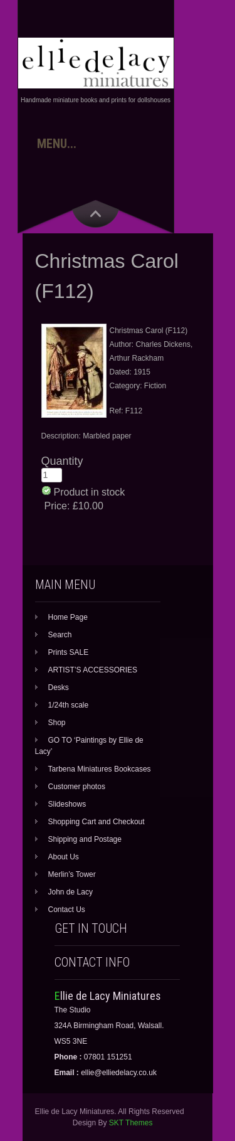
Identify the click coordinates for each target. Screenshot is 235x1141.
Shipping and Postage (85, 839)
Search (60, 634)
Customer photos (76, 786)
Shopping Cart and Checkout (96, 821)
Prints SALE (68, 652)
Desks (58, 687)
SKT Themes (131, 1122)
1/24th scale (68, 705)
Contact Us (66, 909)
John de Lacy (70, 892)
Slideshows (67, 804)
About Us (63, 856)
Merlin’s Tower (72, 874)
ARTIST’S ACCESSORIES (92, 670)
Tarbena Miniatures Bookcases (99, 769)
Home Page (68, 617)
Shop (57, 722)
